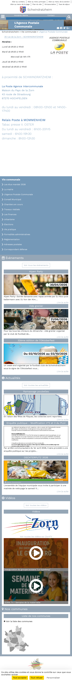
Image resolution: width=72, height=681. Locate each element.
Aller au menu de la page (20, 4)
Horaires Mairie (21, 15)
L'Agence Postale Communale (18, 194)
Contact (50, 15)
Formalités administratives (17, 234)
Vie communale (28, 32)
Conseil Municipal (12, 199)
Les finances (10, 214)
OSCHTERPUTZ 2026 (36, 457)
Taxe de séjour (64, 4)
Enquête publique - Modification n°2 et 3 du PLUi (36, 423)
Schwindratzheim (10, 32)
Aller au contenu (18, 2)
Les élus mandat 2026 (15, 184)
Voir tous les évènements (36, 265)
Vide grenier (36, 306)
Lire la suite (62, 302)
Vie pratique (10, 229)
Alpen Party (36, 271)
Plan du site (37, 4)
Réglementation (12, 239)
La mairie (8, 189)
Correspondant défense (15, 249)
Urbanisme (9, 219)
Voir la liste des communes (18, 621)
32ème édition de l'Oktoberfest (36, 340)
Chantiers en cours (13, 204)
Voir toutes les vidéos (36, 505)
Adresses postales (13, 244)
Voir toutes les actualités (36, 385)
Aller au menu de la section (59, 2)
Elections (8, 224)
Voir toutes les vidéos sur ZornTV (36, 536)
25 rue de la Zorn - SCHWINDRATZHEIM (23, 37)
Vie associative (50, 4)
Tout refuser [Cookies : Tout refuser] (37, 678)
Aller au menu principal (37, 2)
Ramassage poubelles (36, 391)
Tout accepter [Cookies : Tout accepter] (20, 678)
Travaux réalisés (12, 209)
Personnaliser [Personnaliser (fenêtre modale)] (53, 678)
